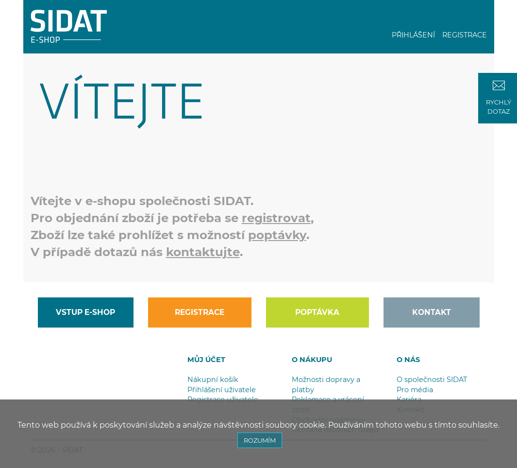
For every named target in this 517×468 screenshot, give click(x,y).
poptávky (277, 234)
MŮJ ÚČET (206, 359)
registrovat (276, 217)
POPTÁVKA (317, 312)
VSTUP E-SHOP (85, 312)
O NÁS (408, 359)
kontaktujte (203, 251)
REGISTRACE (464, 35)
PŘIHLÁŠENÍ (413, 35)
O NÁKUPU (312, 359)
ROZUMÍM (260, 440)
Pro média (415, 389)
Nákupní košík (212, 379)
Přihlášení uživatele (221, 389)
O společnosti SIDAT (432, 379)
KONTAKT (431, 312)
